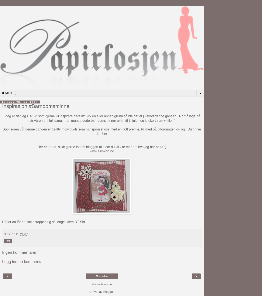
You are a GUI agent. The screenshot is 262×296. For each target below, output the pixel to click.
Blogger (108, 291)
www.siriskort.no (102, 151)
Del (8, 240)
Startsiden (102, 276)
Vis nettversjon (102, 284)
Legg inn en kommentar (23, 261)
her (105, 134)
